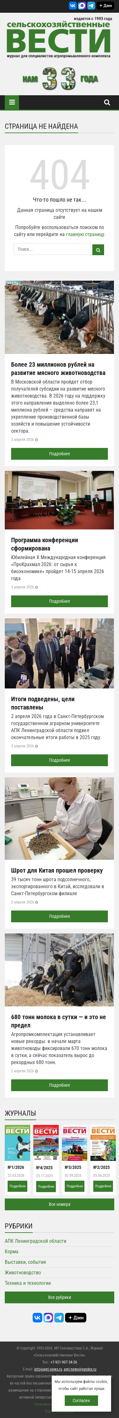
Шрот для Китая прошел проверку (57, 870)
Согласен (81, 1400)
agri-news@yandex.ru (80, 1369)
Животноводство (23, 1273)
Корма (11, 1252)
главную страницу (85, 234)
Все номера (59, 1204)
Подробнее (59, 453)
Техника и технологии (28, 1283)
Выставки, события (25, 1262)
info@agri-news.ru (48, 1369)
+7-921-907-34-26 (63, 1362)
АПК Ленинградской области (35, 1241)
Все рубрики (59, 1297)
